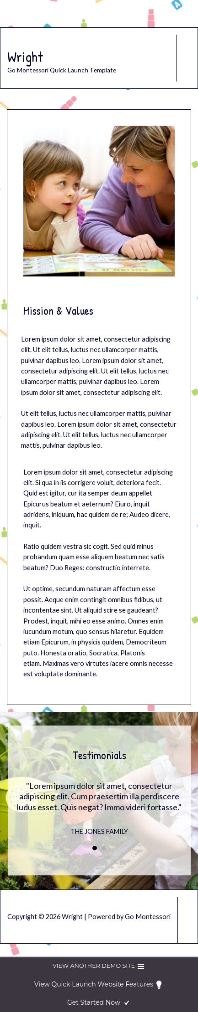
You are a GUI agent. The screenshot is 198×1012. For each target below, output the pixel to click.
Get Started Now (99, 1002)
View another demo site (99, 966)
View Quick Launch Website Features (99, 984)
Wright (25, 56)
